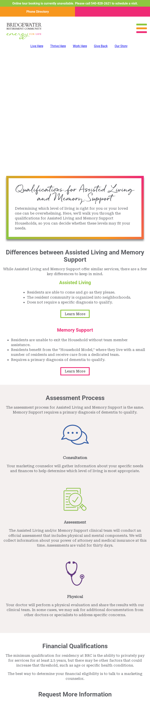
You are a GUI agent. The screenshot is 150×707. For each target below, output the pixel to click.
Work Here (80, 46)
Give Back (101, 46)
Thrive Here (58, 46)
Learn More (75, 314)
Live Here (36, 46)
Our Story (121, 46)
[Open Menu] (141, 32)
